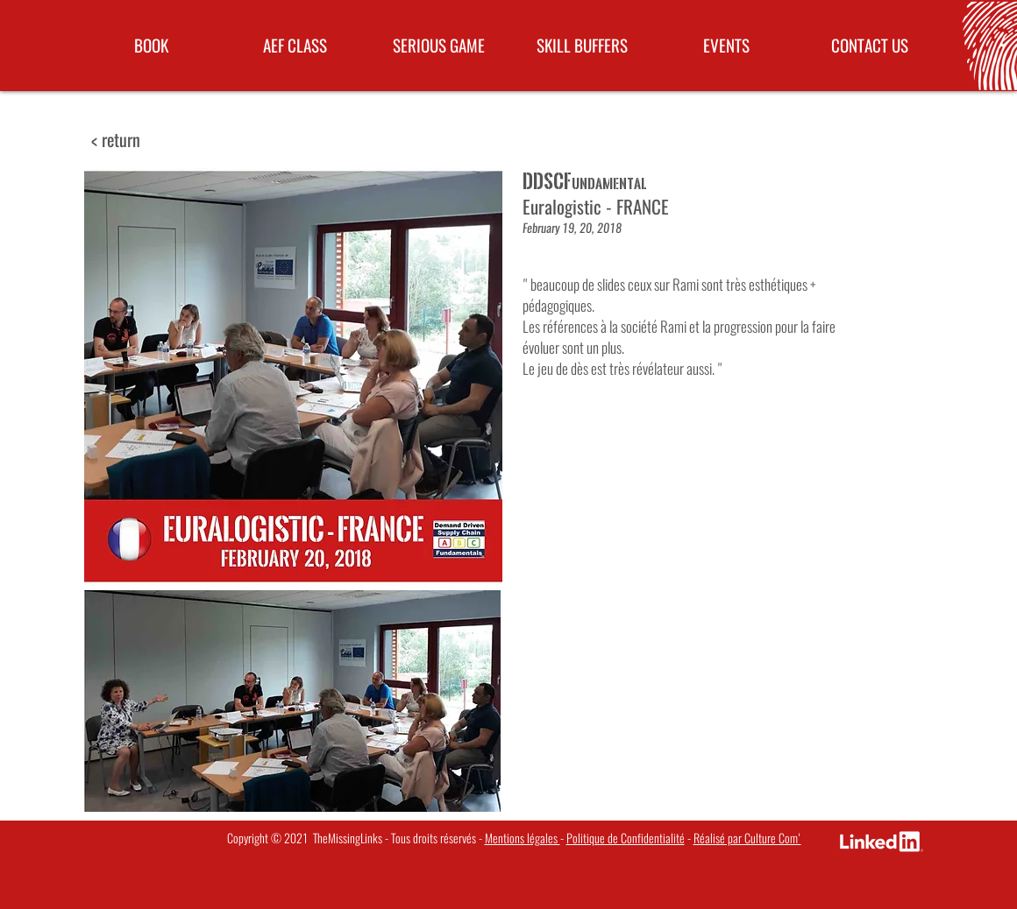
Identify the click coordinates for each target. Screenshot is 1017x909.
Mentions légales (522, 838)
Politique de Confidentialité (625, 838)
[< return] (115, 140)
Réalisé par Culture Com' (747, 838)
